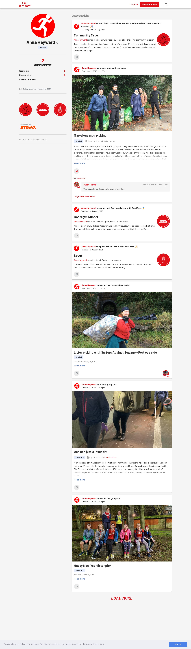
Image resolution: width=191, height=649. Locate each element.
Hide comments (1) (79, 178)
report (30, 139)
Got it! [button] (178, 644)
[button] (166, 4)
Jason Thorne (89, 184)
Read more (79, 163)
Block (21, 139)
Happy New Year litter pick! (93, 565)
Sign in (134, 4)
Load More (122, 598)
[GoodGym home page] (25, 4)
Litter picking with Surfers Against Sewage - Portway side (115, 352)
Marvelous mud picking (90, 135)
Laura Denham (110, 457)
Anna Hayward (88, 23)
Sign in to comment (85, 196)
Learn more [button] (98, 644)
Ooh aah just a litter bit (90, 452)
